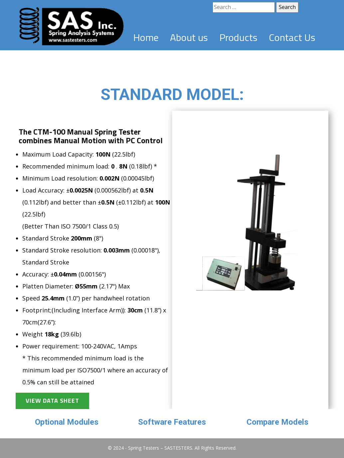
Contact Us (292, 37)
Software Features (172, 422)
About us (189, 37)
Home (146, 37)
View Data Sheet (52, 400)
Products (238, 37)
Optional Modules (66, 422)
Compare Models (277, 422)
